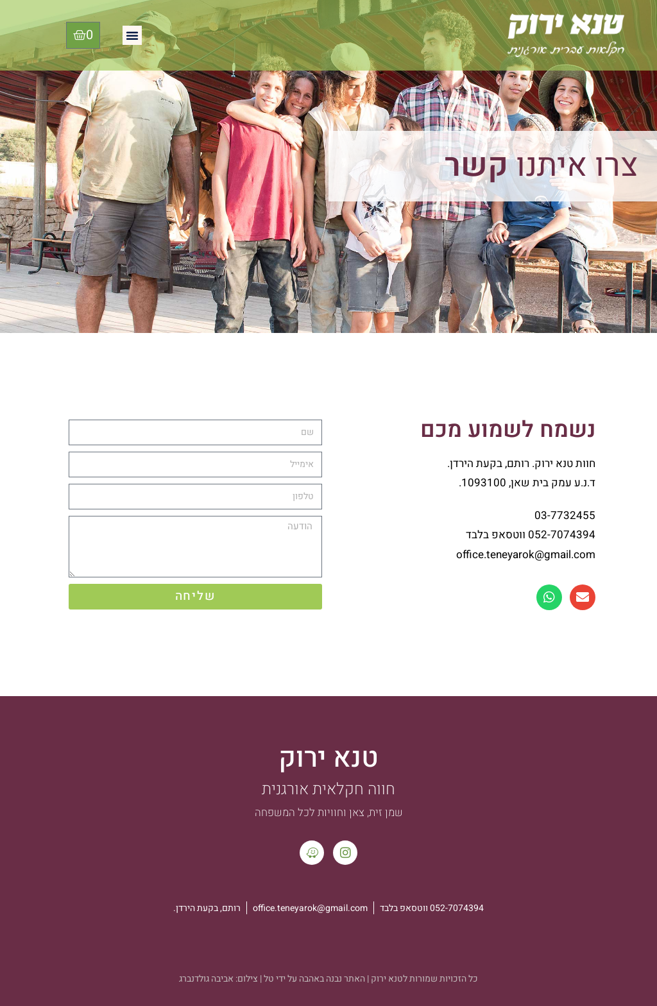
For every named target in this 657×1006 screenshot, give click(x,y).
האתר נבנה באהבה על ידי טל (314, 978)
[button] (132, 35)
